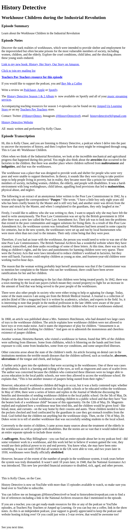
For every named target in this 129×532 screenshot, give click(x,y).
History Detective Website (17, 122)
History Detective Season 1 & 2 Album (30, 96)
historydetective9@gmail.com (108, 115)
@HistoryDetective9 (68, 115)
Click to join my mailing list (18, 70)
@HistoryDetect (31, 115)
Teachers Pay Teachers (33, 109)
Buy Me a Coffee (71, 83)
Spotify (53, 89)
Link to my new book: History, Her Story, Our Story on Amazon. (41, 64)
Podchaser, (30, 89)
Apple (41, 89)
